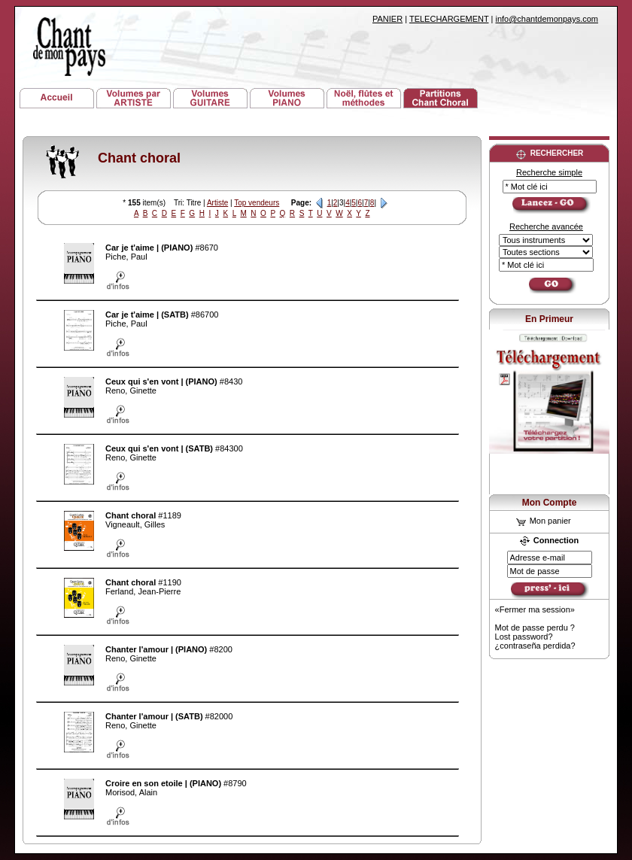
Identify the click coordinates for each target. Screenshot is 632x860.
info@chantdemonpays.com (546, 18)
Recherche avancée (546, 226)
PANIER (387, 18)
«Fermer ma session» (535, 609)
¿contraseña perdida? (535, 645)
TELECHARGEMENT (449, 18)
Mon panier (543, 520)
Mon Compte (549, 502)
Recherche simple (549, 172)
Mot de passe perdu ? (535, 627)
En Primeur (549, 319)
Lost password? (524, 636)
